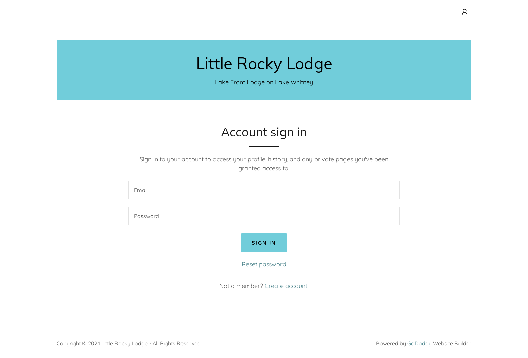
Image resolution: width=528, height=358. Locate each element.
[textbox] (263, 190)
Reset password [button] (264, 264)
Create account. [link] (286, 286)
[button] (464, 12)
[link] (264, 67)
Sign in (264, 242)
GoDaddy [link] (419, 343)
